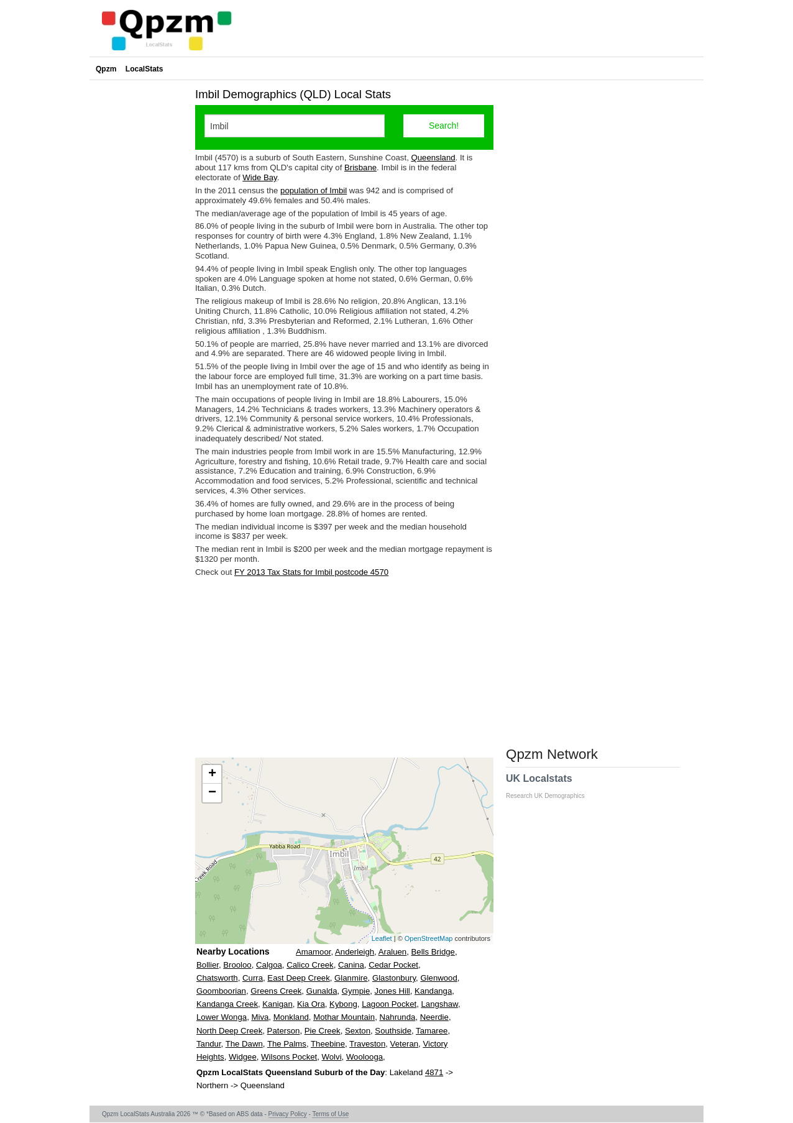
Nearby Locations (232, 951)
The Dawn (244, 1043)
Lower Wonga (221, 1017)
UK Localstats (551, 786)
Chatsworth (217, 978)
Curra (252, 978)
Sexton (357, 1030)
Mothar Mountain (344, 1017)
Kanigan (277, 1004)
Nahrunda (397, 1017)
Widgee (243, 1056)
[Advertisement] (344, 667)
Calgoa (269, 964)
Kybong (343, 1004)
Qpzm (106, 69)
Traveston (367, 1043)
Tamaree (431, 1030)
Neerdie (434, 1017)
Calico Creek (310, 964)
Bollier (207, 964)
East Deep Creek (298, 978)
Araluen (392, 951)
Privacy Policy (287, 1114)
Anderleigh (354, 951)
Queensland (433, 157)
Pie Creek (323, 1030)
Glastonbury (394, 978)
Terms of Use (330, 1114)
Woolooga (364, 1056)
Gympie (356, 991)
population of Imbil (313, 190)
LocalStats (144, 69)
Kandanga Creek (227, 1004)
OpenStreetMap (429, 938)
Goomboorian (221, 991)
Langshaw (439, 1004)
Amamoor (313, 951)
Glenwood (438, 978)
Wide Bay (259, 177)
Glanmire (351, 978)
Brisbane (360, 167)
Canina (351, 964)
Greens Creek (275, 991)
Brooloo (237, 964)
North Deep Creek (229, 1030)
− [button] (212, 793)
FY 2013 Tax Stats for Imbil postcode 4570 (311, 572)
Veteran (404, 1043)
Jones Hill (392, 991)
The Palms (286, 1043)
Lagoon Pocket (389, 1004)
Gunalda (321, 991)
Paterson (283, 1030)
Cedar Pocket (393, 964)
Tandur (208, 1043)
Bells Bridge (433, 951)
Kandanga (433, 991)
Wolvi (332, 1056)
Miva (259, 1017)
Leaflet (382, 938)
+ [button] (212, 774)
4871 (434, 1072)
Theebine (328, 1043)
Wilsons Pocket (289, 1056)
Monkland (291, 1017)
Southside (393, 1030)
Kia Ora (311, 1004)
